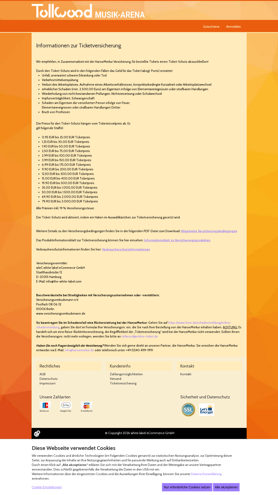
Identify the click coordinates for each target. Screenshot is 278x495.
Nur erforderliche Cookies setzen (187, 487)
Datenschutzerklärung (206, 474)
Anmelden (233, 26)
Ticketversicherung (123, 383)
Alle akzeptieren (226, 487)
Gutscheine (211, 26)
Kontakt (185, 374)
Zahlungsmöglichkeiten (126, 374)
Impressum (48, 383)
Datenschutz (49, 379)
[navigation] (223, 26)
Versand (115, 379)
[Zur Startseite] (88, 10)
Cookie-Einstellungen (47, 487)
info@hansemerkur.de (79, 350)
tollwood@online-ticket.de (139, 336)
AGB (43, 374)
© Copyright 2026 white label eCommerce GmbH (139, 433)
